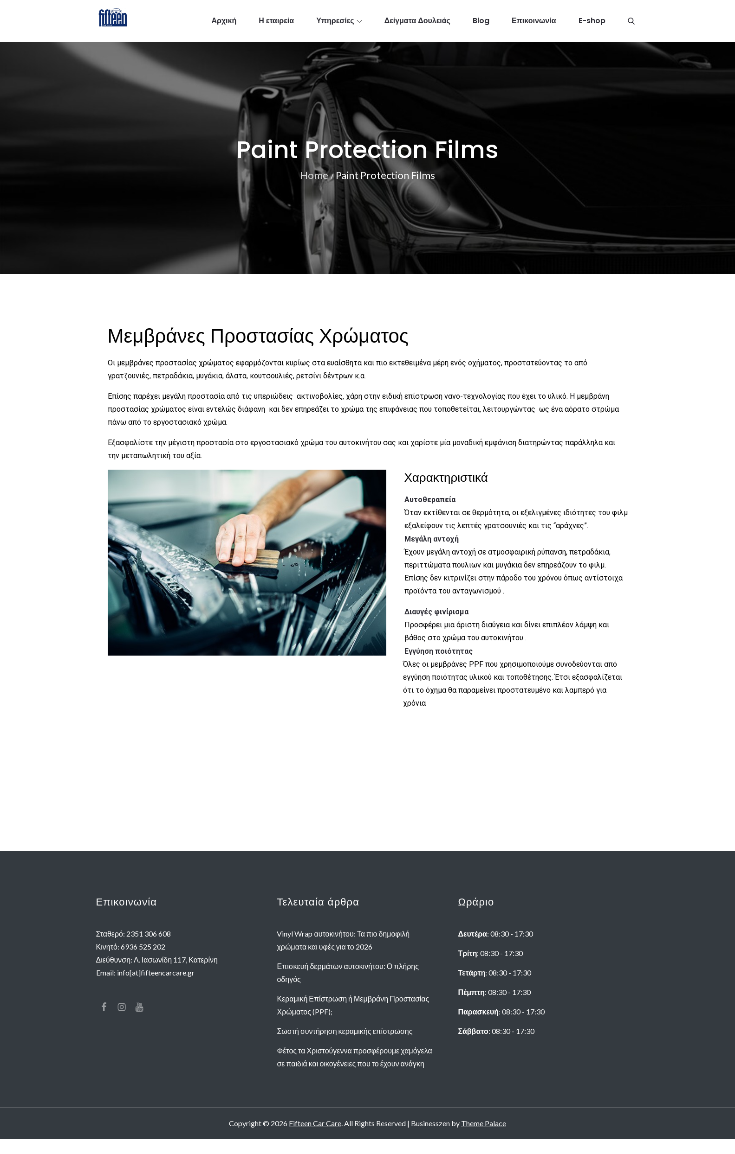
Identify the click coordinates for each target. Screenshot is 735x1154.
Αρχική (223, 23)
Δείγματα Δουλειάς (417, 23)
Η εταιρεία (276, 23)
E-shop (592, 23)
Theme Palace (483, 1138)
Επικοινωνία (534, 23)
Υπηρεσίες (339, 23)
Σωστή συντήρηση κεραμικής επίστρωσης (344, 1045)
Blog (481, 23)
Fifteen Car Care (315, 1138)
